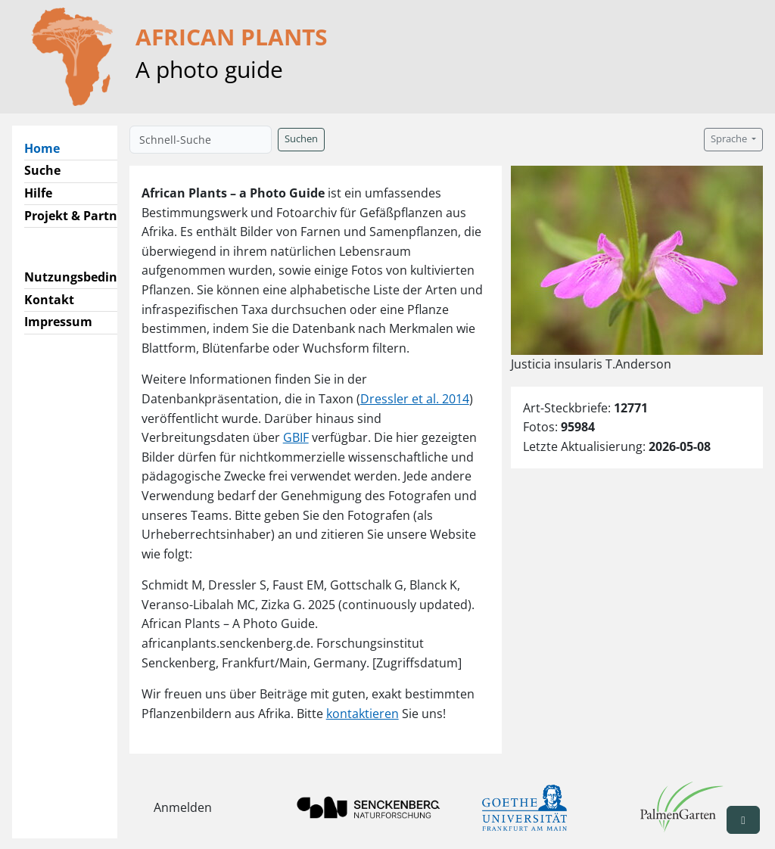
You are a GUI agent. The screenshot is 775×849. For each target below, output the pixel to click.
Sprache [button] (730, 138)
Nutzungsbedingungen (93, 277)
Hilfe (38, 193)
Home (48, 147)
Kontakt (49, 299)
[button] (743, 820)
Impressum (58, 321)
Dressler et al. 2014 (414, 398)
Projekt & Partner (76, 215)
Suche (42, 170)
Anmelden (183, 807)
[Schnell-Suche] (200, 140)
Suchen (301, 138)
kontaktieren (362, 713)
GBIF (296, 437)
